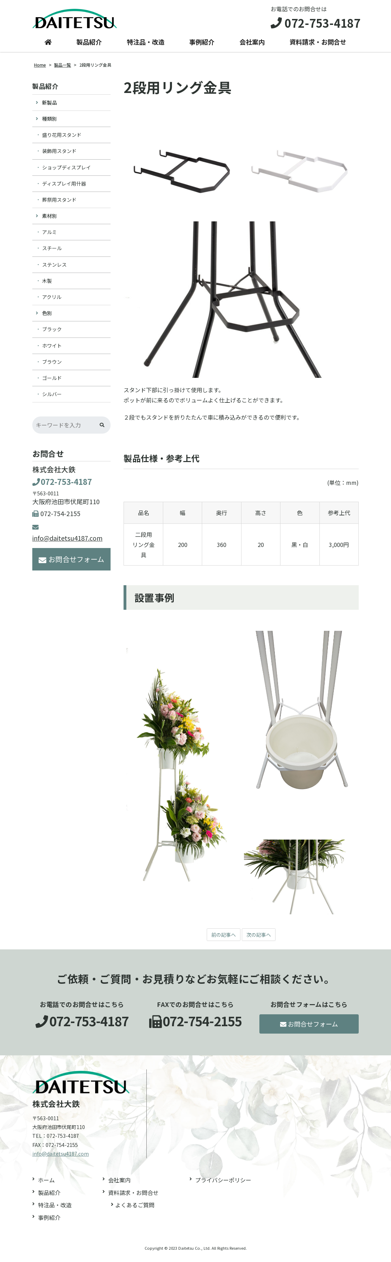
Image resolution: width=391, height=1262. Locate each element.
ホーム (46, 1184)
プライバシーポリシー (223, 1184)
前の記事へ (222, 939)
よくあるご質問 (134, 1209)
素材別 (49, 219)
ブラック (52, 333)
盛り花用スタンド (61, 138)
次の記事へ (260, 939)
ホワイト (52, 349)
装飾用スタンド (59, 155)
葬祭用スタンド (59, 203)
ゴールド (52, 381)
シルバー (52, 397)
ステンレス (54, 268)
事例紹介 (201, 46)
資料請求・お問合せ (318, 46)
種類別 (49, 122)
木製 (47, 284)
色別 (47, 317)
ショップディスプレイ (66, 171)
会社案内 (252, 46)
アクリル (51, 300)
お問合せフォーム (72, 563)
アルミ (49, 236)
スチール (52, 252)
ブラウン (52, 365)
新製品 (49, 106)
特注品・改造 (146, 46)
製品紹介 (89, 46)
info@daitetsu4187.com (60, 1158)
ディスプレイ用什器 (64, 187)
